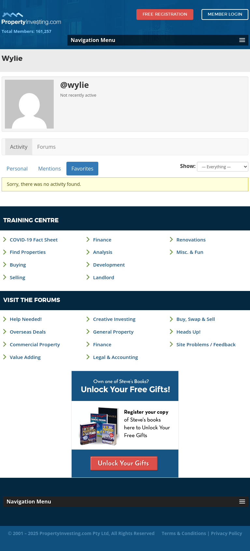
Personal (17, 168)
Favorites (82, 168)
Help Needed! (26, 319)
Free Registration (165, 14)
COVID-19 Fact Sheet (34, 239)
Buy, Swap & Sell (195, 319)
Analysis (102, 252)
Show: (188, 166)
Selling (17, 277)
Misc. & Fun (189, 252)
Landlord (103, 277)
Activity (18, 146)
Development (109, 264)
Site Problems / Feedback (206, 344)
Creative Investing (114, 319)
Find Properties (28, 252)
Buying (18, 264)
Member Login (225, 14)
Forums (46, 146)
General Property (113, 331)
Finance (102, 239)
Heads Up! (188, 331)
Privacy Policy (226, 533)
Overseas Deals (28, 331)
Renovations (191, 239)
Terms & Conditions (184, 533)
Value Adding (25, 357)
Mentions (49, 168)
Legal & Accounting (115, 357)
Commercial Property (35, 344)
